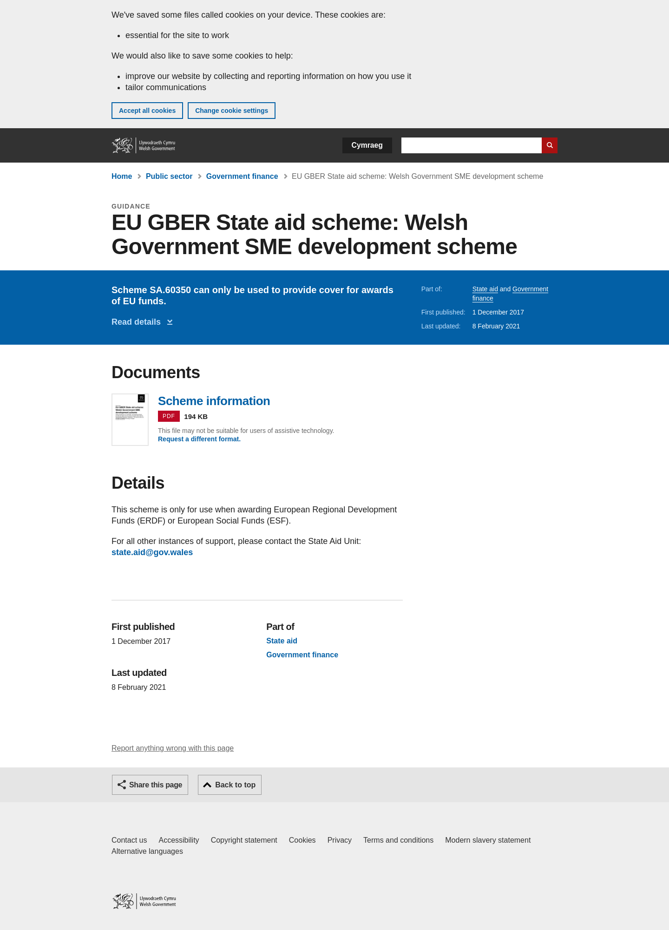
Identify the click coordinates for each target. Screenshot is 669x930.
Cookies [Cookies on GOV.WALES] (302, 840)
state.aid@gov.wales (152, 552)
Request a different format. (199, 439)
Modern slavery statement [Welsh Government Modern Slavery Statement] (488, 840)
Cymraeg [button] (367, 145)
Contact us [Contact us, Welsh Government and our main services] (129, 840)
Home (122, 176)
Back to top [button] (235, 785)
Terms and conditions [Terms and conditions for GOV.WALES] (398, 840)
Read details (138, 322)
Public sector (169, 176)
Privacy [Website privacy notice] (340, 840)
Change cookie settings (231, 110)
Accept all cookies (147, 110)
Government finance (242, 176)
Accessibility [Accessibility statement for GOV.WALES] (178, 840)
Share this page (155, 785)
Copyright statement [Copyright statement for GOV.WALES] (244, 840)
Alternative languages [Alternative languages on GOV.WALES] (147, 851)
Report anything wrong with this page (173, 748)
